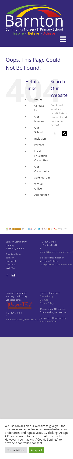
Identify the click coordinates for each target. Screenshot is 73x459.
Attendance (41, 195)
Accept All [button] (36, 450)
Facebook (40, 201)
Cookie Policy (46, 296)
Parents (39, 145)
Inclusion (40, 138)
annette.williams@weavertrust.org (23, 319)
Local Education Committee (41, 155)
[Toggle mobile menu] (63, 39)
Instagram (40, 207)
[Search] (64, 133)
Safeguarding (42, 177)
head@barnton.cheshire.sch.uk (56, 264)
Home (38, 99)
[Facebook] (7, 275)
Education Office (48, 321)
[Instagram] (13, 275)
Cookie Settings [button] (15, 450)
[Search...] (56, 133)
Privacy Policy (47, 303)
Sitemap (44, 299)
